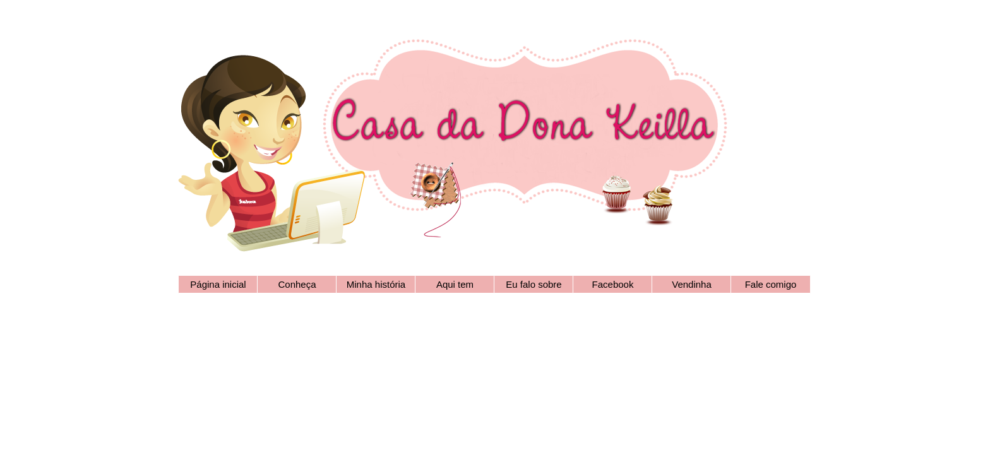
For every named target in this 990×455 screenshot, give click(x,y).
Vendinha (692, 284)
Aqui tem (455, 284)
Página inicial (218, 284)
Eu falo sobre (533, 284)
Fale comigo (771, 284)
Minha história (376, 284)
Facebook (613, 284)
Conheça (297, 284)
